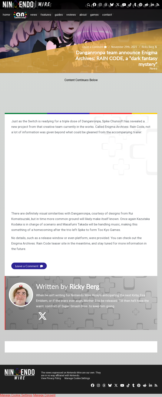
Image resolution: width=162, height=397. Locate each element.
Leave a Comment (95, 47)
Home (6, 14)
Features (46, 14)
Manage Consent (44, 395)
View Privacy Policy (51, 378)
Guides (59, 14)
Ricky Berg (148, 47)
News (33, 14)
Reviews (71, 14)
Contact (107, 14)
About (83, 14)
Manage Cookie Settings (77, 378)
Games (94, 14)
